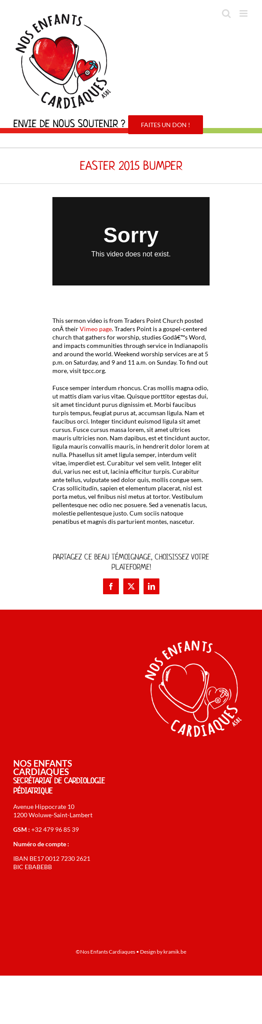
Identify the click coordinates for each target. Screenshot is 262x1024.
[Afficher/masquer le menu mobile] (244, 13)
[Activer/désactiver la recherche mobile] (226, 13)
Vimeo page (96, 329)
